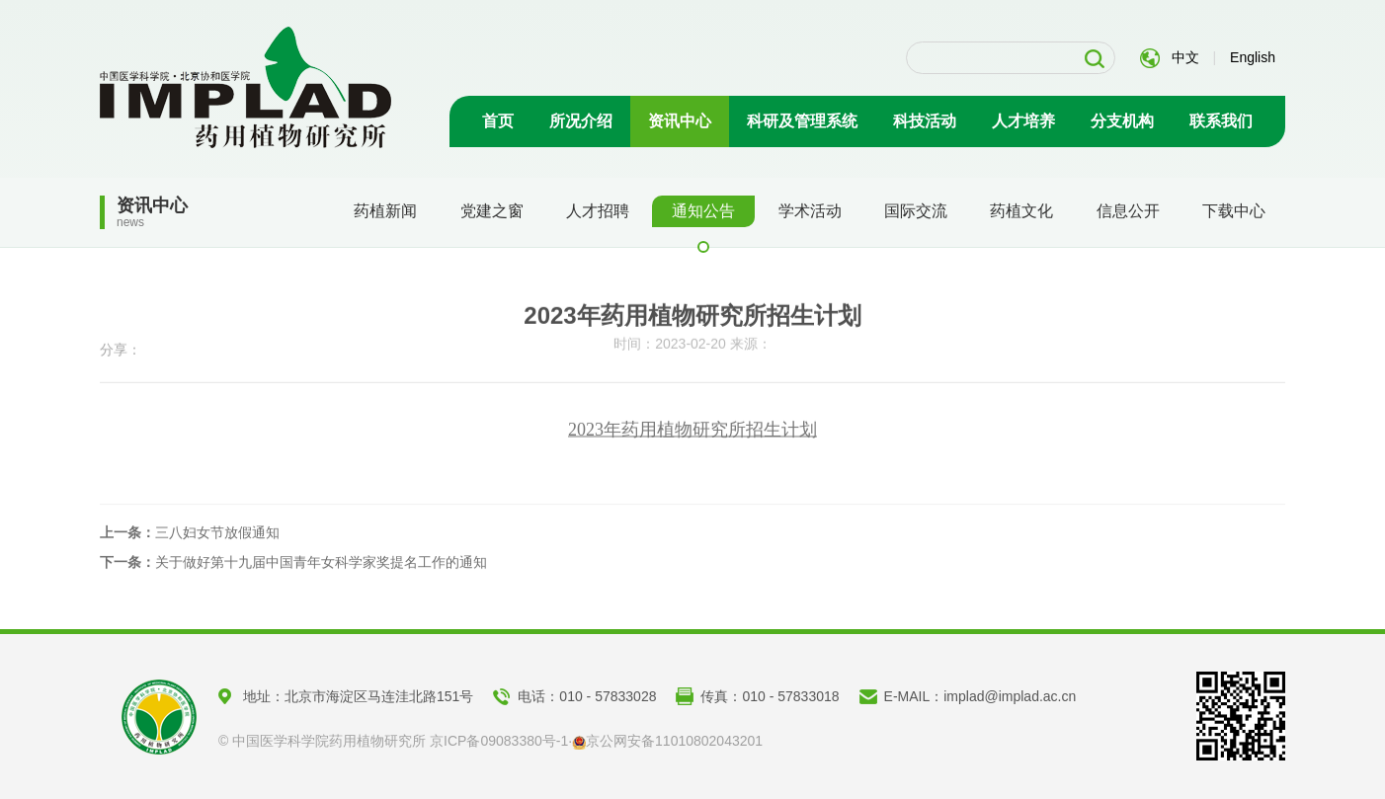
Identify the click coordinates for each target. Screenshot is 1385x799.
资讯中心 (679, 121)
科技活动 (924, 121)
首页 (498, 121)
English (1252, 57)
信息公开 (1128, 210)
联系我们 (1221, 121)
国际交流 (915, 210)
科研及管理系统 (802, 121)
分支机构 (1122, 121)
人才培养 (1023, 121)
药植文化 (1021, 210)
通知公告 (703, 210)
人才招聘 (597, 210)
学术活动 (810, 210)
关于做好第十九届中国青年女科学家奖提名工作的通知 (293, 566)
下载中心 (1233, 210)
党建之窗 (492, 210)
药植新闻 (385, 210)
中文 (1185, 57)
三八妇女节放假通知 (190, 536)
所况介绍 (580, 121)
